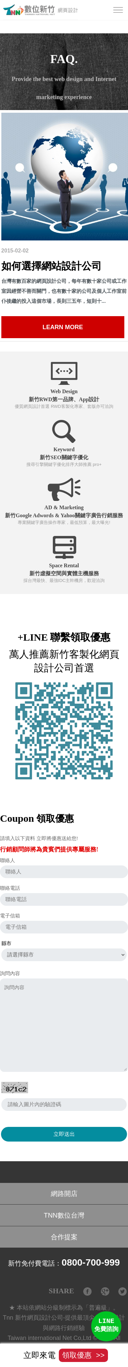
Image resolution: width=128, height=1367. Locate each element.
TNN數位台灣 (64, 1216)
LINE (106, 1326)
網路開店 (64, 1195)
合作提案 (64, 1238)
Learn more (62, 327)
